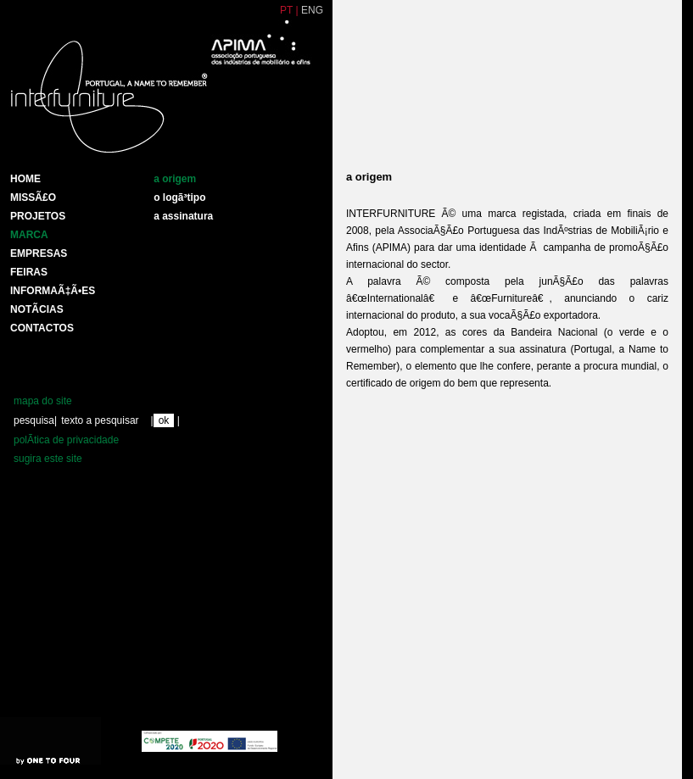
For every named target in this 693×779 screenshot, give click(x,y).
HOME (25, 179)
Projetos (37, 216)
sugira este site (48, 459)
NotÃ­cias (37, 309)
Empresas (38, 253)
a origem (175, 179)
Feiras (29, 272)
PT (286, 10)
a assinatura (183, 216)
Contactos (42, 328)
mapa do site (43, 401)
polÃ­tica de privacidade (66, 440)
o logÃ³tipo (179, 197)
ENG (312, 10)
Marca (29, 235)
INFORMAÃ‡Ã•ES (52, 291)
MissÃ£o (33, 197)
